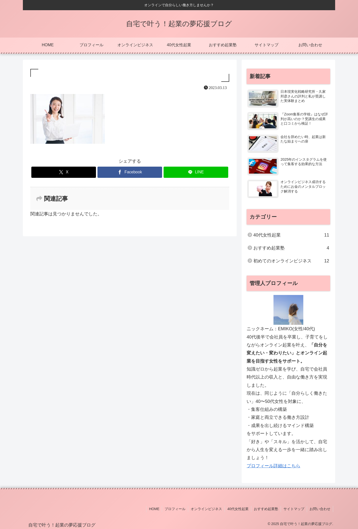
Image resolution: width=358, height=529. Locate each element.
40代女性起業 (238, 509)
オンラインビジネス (206, 509)
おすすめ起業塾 (266, 509)
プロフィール (175, 509)
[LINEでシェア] (196, 172)
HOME (154, 509)
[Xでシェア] (63, 172)
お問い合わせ (320, 509)
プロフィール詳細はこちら (273, 465)
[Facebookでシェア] (129, 172)
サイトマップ (293, 509)
